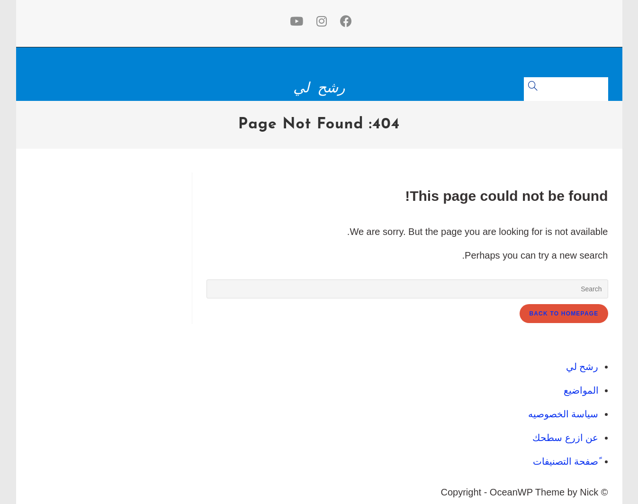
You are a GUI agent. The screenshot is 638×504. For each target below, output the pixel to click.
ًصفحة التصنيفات (566, 461)
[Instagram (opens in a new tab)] (320, 21)
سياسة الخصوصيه (563, 414)
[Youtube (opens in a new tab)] (294, 21)
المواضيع (581, 390)
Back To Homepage (563, 313)
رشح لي (318, 88)
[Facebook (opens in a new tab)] (344, 21)
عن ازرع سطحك (565, 437)
